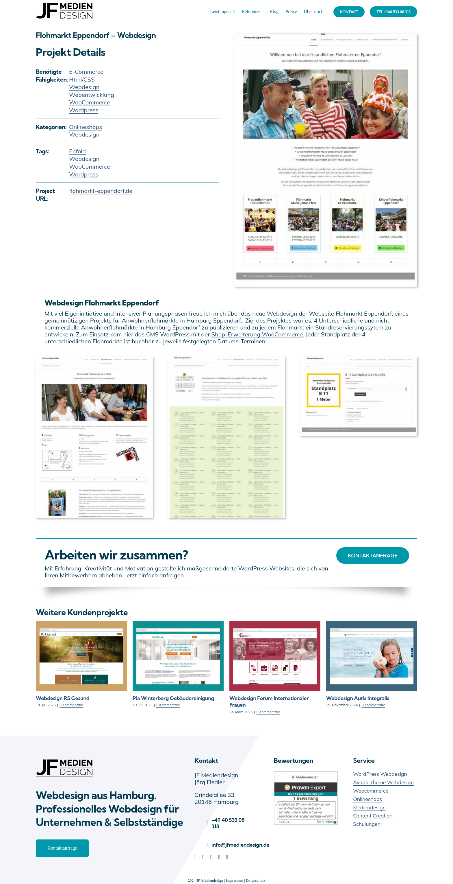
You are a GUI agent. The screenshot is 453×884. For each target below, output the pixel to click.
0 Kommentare (71, 705)
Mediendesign (369, 807)
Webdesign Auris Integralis (357, 698)
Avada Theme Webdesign (383, 782)
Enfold (77, 151)
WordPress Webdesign (380, 774)
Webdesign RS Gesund (63, 698)
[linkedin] (195, 857)
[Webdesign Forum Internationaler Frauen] (274, 625)
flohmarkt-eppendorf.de (100, 190)
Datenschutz (255, 880)
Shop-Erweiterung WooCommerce (257, 334)
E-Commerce (86, 71)
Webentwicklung (91, 94)
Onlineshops (85, 126)
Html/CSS (82, 79)
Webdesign (84, 87)
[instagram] (227, 857)
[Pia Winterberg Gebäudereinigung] (178, 625)
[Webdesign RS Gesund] (81, 625)
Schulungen (366, 824)
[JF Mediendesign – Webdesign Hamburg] (65, 759)
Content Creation (372, 815)
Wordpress (83, 110)
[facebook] (203, 857)
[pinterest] (211, 857)
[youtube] (219, 857)
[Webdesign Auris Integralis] (371, 625)
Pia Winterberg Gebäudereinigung (173, 698)
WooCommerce (89, 102)
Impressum (234, 880)
